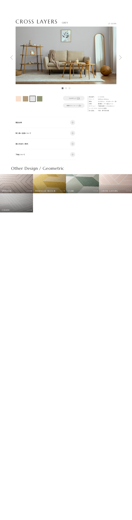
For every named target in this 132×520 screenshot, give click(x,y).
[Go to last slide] (12, 57)
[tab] (62, 88)
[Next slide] (120, 57)
